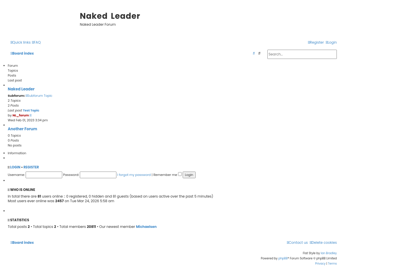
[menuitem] (36, 43)
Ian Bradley (329, 253)
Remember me (167, 174)
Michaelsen (146, 226)
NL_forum (21, 115)
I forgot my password (134, 174)
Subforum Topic (39, 95)
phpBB (283, 258)
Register (31, 167)
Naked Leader (21, 89)
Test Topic (31, 110)
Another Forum (22, 129)
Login (15, 167)
